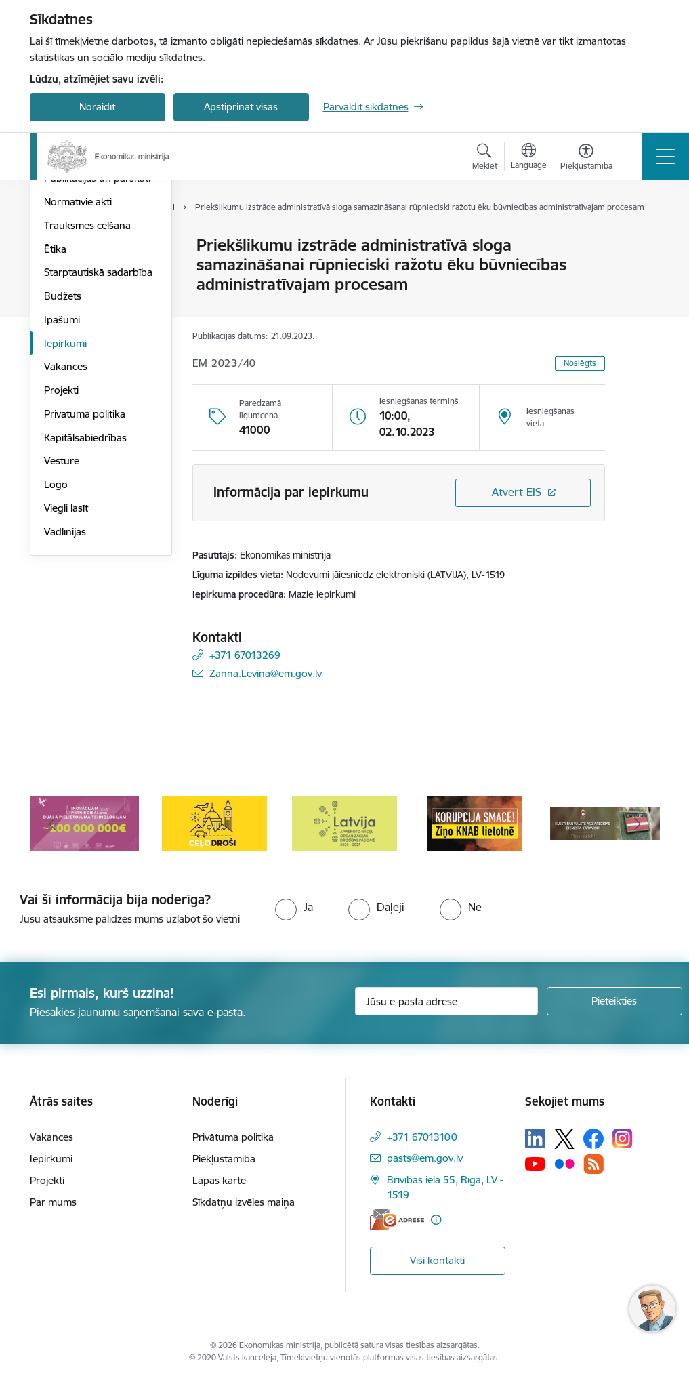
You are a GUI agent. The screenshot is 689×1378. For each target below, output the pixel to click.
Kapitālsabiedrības (85, 599)
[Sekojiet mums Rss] (593, 1164)
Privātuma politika (84, 575)
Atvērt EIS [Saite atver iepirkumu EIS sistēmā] (516, 492)
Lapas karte (219, 1180)
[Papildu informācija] (436, 1220)
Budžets (62, 457)
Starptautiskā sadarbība (98, 434)
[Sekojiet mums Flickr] (564, 1163)
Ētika (55, 411)
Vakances (65, 529)
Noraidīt (97, 106)
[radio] (294, 907)
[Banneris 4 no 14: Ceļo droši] (214, 822)
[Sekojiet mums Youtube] (535, 1163)
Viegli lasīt (66, 670)
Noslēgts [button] (580, 363)
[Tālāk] (637, 823)
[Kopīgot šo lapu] (640, 273)
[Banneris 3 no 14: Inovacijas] (84, 822)
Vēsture (61, 623)
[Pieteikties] (614, 1001)
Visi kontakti (437, 1260)
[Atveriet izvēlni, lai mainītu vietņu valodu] (529, 158)
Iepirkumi (65, 505)
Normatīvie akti (78, 363)
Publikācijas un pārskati (97, 340)
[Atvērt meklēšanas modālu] (484, 158)
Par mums (53, 1202)
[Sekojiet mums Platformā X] (564, 1139)
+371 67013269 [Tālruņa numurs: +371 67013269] (244, 655)
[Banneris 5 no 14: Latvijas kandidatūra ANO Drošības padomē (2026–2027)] (344, 822)
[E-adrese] (397, 1220)
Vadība (59, 246)
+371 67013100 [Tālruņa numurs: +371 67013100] (422, 1137)
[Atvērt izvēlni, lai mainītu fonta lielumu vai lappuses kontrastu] (586, 158)
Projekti (61, 552)
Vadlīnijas (65, 693)
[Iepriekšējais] (52, 823)
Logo (56, 646)
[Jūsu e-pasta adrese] (446, 1001)
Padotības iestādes (86, 316)
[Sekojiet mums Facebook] (593, 1139)
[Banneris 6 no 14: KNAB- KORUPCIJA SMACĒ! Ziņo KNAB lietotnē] (475, 822)
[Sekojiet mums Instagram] (622, 1138)
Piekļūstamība (223, 1158)
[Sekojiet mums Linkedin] (535, 1139)
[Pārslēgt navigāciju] (665, 156)
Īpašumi (62, 481)
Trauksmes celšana (87, 387)
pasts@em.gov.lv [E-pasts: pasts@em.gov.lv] (425, 1158)
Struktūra (65, 269)
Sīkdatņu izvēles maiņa (243, 1202)
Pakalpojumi (72, 293)
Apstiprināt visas (241, 106)
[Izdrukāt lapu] (640, 239)
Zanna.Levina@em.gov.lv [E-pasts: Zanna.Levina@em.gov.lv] (265, 673)
